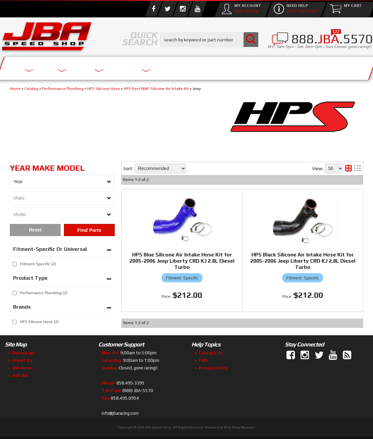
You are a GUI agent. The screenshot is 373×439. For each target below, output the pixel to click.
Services (36, 66)
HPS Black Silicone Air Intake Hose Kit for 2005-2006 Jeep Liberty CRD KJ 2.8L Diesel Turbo (302, 261)
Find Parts (89, 230)
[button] (209, 39)
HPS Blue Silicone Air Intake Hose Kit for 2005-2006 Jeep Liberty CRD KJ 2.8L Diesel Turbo (181, 261)
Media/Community (247, 66)
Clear (35, 230)
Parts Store (163, 66)
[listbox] (62, 181)
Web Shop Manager (239, 427)
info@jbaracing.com (120, 413)
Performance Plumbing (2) (44, 293)
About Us (96, 66)
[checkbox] (14, 264)
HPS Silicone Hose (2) (39, 321)
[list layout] (357, 168)
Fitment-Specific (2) (38, 264)
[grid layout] (348, 168)
